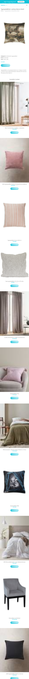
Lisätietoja (5, 65)
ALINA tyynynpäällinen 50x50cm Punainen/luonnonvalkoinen (14, 184)
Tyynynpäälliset (14, 56)
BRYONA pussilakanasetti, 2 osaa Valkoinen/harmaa (14, 562)
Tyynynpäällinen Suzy (14, 393)
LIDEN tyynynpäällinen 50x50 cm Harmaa (14, 673)
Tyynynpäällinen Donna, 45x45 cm (14, 240)
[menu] (27, 5)
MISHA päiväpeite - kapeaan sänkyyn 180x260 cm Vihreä (14, 449)
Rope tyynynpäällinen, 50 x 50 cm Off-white (14, 281)
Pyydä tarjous (21, 1)
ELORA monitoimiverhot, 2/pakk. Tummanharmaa (14, 337)
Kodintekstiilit (8, 56)
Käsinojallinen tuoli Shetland (14, 618)
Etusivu (2, 10)
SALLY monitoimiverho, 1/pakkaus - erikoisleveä (14, 128)
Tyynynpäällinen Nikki (14, 505)
